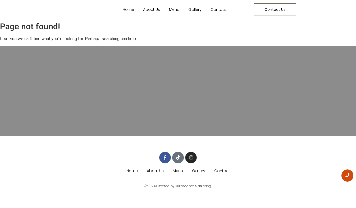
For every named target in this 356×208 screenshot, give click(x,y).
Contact (218, 9)
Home (128, 9)
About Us (151, 9)
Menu (174, 9)
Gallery (195, 9)
